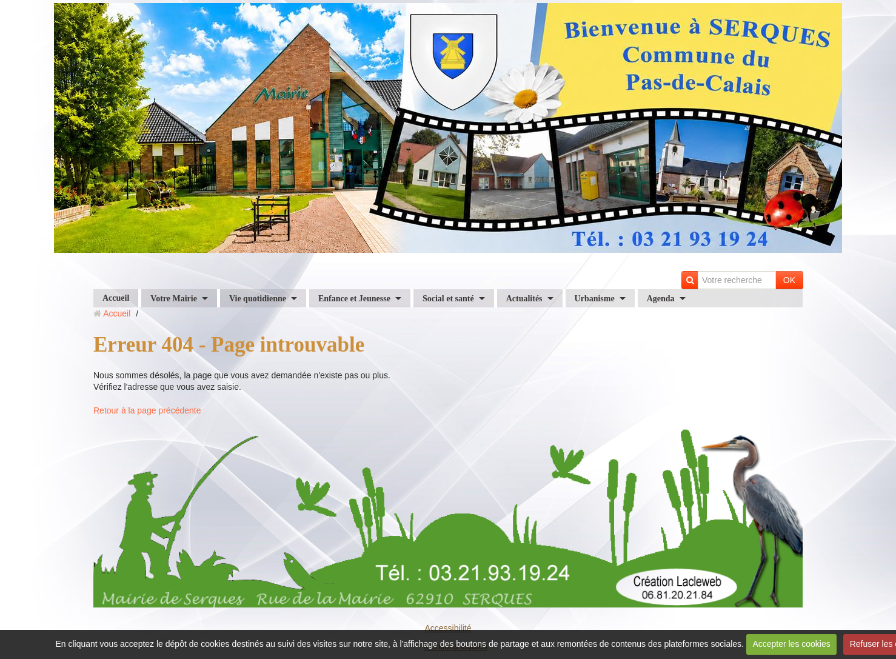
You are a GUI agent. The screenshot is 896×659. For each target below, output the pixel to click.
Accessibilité (447, 628)
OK (789, 280)
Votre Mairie (173, 298)
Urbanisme (595, 298)
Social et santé (448, 298)
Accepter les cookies (791, 644)
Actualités (524, 298)
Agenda (661, 298)
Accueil (115, 298)
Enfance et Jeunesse (354, 298)
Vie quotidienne (257, 298)
